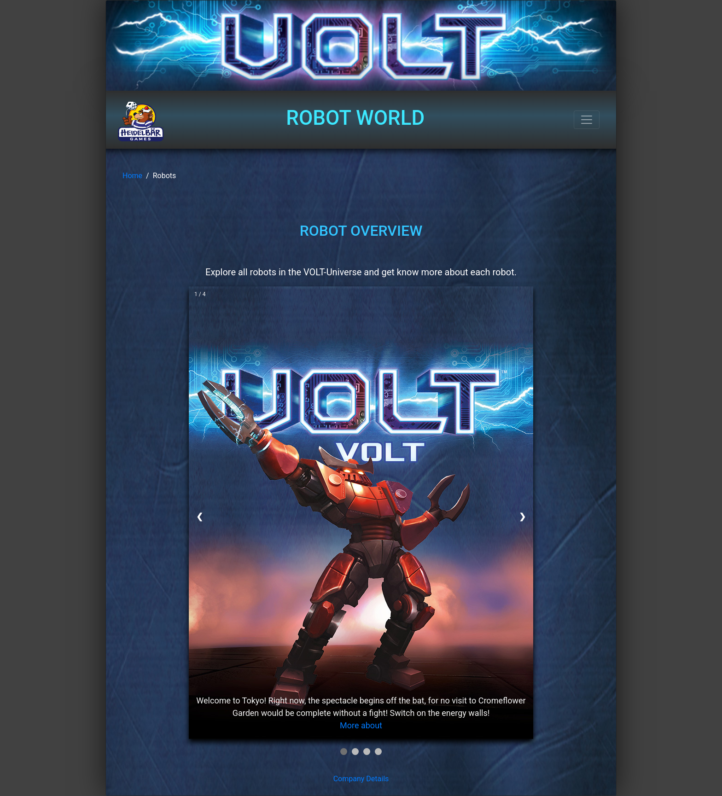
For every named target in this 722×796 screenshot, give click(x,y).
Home (132, 175)
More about (361, 725)
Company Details (361, 778)
